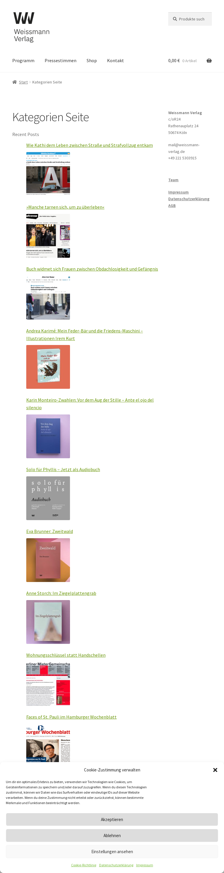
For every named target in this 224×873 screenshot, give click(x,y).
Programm (23, 60)
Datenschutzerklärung (116, 865)
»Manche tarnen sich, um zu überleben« (65, 207)
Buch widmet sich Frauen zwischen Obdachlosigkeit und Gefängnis (92, 269)
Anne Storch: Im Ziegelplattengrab (61, 593)
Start (23, 82)
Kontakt (115, 60)
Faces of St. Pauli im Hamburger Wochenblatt (71, 717)
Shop (92, 60)
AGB (172, 205)
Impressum (144, 865)
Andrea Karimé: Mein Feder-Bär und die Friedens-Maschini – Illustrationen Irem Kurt (84, 334)
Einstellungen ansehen (112, 851)
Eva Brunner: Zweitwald (49, 531)
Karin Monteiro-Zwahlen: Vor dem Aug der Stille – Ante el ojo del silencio (90, 403)
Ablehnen (112, 835)
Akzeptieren (112, 819)
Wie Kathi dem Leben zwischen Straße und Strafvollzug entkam (89, 145)
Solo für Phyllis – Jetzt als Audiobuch (63, 469)
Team (173, 179)
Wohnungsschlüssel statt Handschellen (66, 655)
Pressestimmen (60, 60)
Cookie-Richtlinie (83, 865)
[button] (215, 770)
